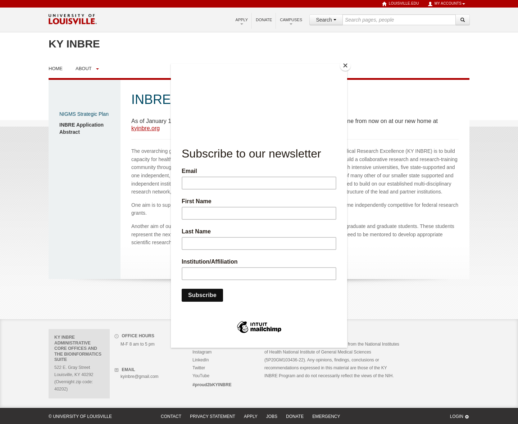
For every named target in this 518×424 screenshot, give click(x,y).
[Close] (345, 65)
